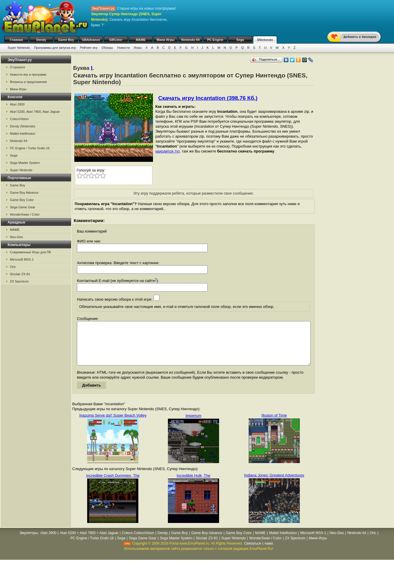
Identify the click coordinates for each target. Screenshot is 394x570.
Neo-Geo (16, 237)
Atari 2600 (17, 104)
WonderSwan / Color (24, 214)
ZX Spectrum (19, 281)
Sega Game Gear (22, 207)
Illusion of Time (274, 424)
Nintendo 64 (190, 39)
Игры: (138, 47)
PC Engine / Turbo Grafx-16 (30, 148)
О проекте (17, 67)
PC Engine (215, 39)
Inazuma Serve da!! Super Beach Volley (113, 424)
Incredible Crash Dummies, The (113, 484)
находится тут (167, 151)
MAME (141, 39)
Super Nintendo (19, 47)
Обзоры (107, 47)
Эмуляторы (28, 542)
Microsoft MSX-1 (22, 259)
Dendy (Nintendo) (22, 126)
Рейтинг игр (88, 47)
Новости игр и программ (28, 74)
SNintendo (265, 39)
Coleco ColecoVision (138, 542)
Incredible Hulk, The (193, 484)
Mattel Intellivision (22, 133)
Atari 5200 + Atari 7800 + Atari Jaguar (89, 542)
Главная (16, 39)
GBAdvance (91, 39)
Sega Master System (25, 162)
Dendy (41, 39)
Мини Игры (166, 39)
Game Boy (66, 39)
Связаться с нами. (259, 552)
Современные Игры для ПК (30, 252)
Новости (123, 47)
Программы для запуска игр (55, 47)
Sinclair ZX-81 (20, 274)
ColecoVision (19, 119)
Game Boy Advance (24, 192)
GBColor (115, 39)
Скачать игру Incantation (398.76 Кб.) (207, 98)
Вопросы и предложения (28, 82)
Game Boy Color (22, 200)
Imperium (193, 424)
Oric (13, 266)
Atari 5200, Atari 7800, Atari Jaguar (35, 111)
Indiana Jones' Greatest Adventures (274, 484)
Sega (240, 39)
